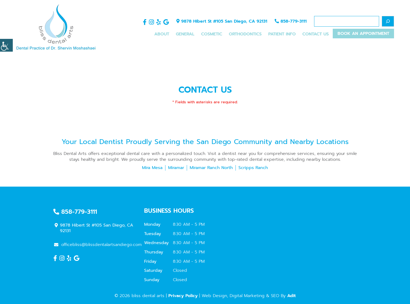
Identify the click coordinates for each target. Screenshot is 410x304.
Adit (291, 296)
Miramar (176, 168)
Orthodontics (245, 34)
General (185, 34)
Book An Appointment (363, 33)
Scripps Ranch (253, 168)
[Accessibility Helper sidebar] (6, 45)
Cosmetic (211, 34)
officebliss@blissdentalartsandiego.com (98, 244)
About (161, 34)
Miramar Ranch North (211, 168)
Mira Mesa (152, 168)
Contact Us (315, 34)
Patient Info (282, 34)
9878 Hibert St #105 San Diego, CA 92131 (221, 21)
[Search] (388, 21)
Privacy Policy (183, 296)
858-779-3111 (291, 21)
